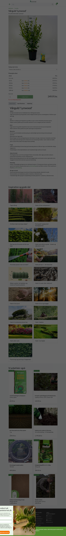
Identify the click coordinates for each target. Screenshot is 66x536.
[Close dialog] (8, 507)
